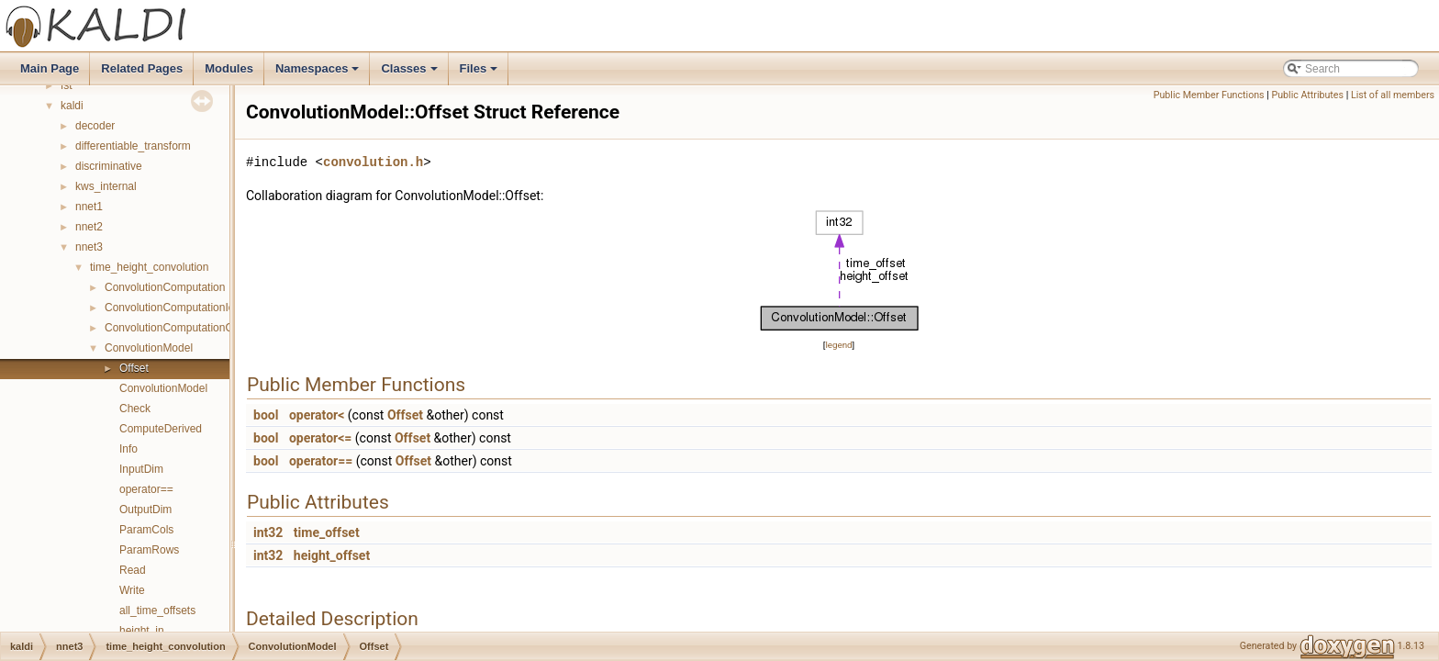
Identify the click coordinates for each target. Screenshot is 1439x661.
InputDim (141, 469)
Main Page (49, 68)
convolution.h (373, 162)
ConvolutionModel (149, 348)
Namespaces (319, 73)
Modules (229, 68)
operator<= (320, 438)
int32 (268, 532)
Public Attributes (1307, 95)
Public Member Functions (1209, 95)
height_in (141, 630)
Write (132, 590)
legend (838, 345)
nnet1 (89, 206)
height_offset (332, 555)
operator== (146, 489)
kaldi (72, 105)
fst (67, 85)
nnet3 (89, 247)
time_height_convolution (149, 267)
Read (132, 570)
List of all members (1392, 95)
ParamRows (149, 549)
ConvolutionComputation (165, 287)
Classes (410, 73)
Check (135, 408)
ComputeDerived (160, 428)
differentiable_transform (133, 146)
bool (265, 415)
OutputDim (145, 509)
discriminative (108, 166)
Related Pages (142, 68)
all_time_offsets (157, 610)
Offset (134, 368)
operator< (316, 415)
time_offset (327, 532)
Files (480, 73)
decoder (95, 125)
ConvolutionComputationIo (169, 307)
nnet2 (89, 226)
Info (128, 449)
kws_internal (106, 186)
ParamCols (146, 529)
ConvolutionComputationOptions (184, 327)
